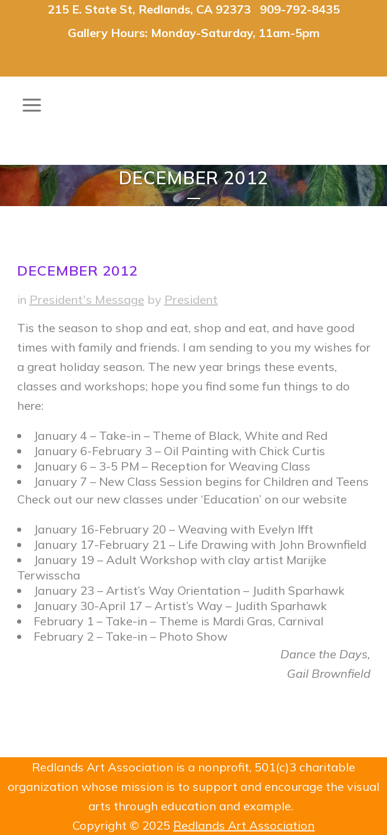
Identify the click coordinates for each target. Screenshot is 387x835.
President (191, 299)
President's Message (86, 299)
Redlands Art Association (244, 825)
